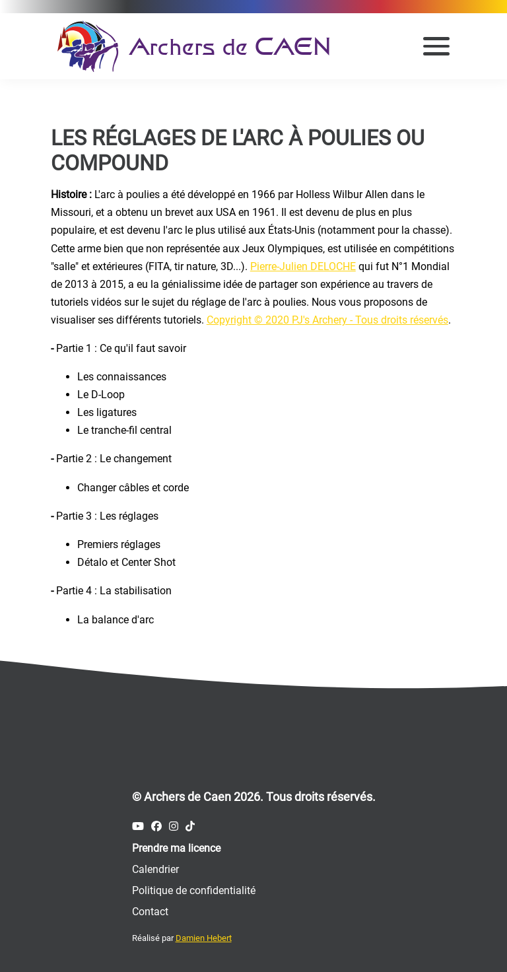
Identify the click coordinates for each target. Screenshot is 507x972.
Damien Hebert (204, 938)
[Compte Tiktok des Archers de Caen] (190, 826)
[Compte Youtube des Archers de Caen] (138, 826)
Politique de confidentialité (193, 890)
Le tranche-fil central (124, 430)
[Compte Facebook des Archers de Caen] (156, 826)
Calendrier (155, 869)
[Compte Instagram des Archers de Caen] (173, 826)
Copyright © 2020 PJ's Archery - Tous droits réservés (327, 320)
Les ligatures (107, 412)
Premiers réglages (118, 544)
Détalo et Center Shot (126, 562)
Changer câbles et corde (133, 487)
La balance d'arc (115, 619)
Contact (150, 911)
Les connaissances (121, 376)
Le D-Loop (101, 394)
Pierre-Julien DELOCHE (303, 266)
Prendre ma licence (176, 848)
